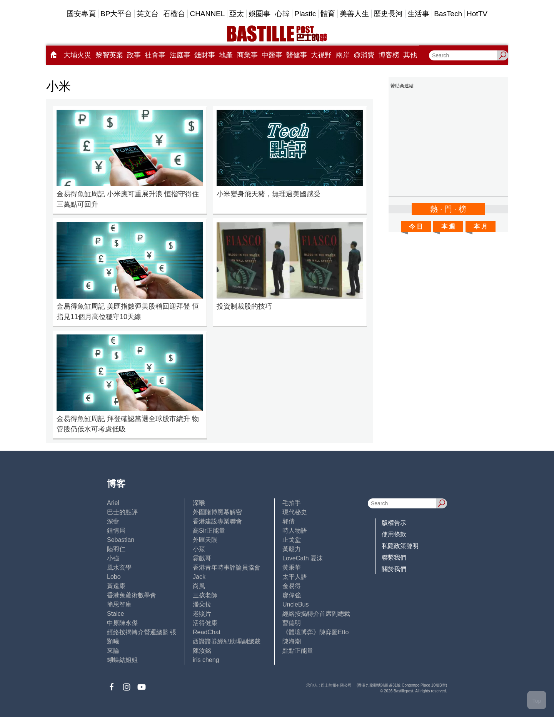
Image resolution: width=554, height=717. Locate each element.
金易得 (291, 586)
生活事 (418, 14)
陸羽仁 (116, 549)
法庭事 (180, 55)
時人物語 (294, 530)
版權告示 (394, 523)
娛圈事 (259, 14)
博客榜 (389, 55)
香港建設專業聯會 (217, 521)
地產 (226, 55)
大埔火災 (77, 55)
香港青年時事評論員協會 (226, 567)
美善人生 (354, 14)
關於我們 (394, 569)
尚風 (199, 586)
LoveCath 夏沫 (302, 558)
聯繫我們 (394, 557)
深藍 (113, 521)
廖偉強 (291, 595)
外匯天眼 (205, 539)
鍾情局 (116, 530)
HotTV (477, 14)
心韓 (282, 14)
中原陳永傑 (122, 623)
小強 (113, 558)
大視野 (321, 55)
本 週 (448, 226)
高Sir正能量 (209, 530)
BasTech (448, 14)
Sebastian (120, 539)
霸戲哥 (202, 558)
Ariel (113, 503)
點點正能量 (297, 650)
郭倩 (288, 521)
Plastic (305, 14)
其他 (410, 55)
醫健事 (296, 55)
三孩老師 (205, 595)
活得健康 (205, 623)
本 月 (480, 226)
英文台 (148, 14)
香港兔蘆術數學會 (131, 595)
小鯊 (199, 549)
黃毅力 (291, 549)
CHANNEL (207, 14)
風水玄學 (119, 567)
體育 (327, 14)
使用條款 (394, 534)
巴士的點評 (122, 512)
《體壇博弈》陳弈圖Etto (315, 632)
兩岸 (343, 55)
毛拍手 (291, 503)
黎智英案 (109, 55)
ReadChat (206, 632)
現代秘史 (294, 512)
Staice (115, 613)
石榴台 (174, 14)
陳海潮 (291, 641)
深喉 (199, 503)
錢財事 (204, 55)
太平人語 (294, 576)
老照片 (202, 613)
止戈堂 (291, 539)
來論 (113, 650)
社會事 (155, 55)
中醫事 (272, 55)
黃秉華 (291, 567)
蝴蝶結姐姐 (122, 660)
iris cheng (206, 660)
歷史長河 (388, 14)
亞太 (236, 14)
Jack (199, 576)
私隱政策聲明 (400, 546)
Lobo (114, 576)
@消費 (364, 55)
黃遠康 (116, 586)
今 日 (416, 226)
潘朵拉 (202, 604)
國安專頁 (81, 14)
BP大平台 (116, 14)
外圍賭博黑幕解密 (217, 512)
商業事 (247, 55)
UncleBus (295, 604)
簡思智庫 (119, 604)
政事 (134, 55)
